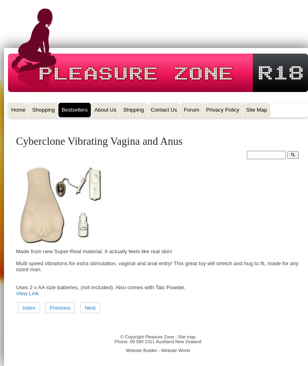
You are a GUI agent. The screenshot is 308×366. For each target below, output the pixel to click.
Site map (187, 336)
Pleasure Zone (159, 336)
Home (18, 110)
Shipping (133, 110)
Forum (192, 110)
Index (29, 308)
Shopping (43, 110)
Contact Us (164, 110)
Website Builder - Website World (158, 350)
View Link (27, 293)
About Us (105, 110)
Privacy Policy (222, 110)
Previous (60, 308)
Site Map (256, 110)
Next (90, 308)
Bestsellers (75, 110)
